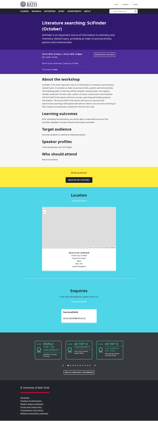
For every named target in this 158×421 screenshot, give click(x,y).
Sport (61, 11)
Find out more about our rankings (79, 373)
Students (125, 4)
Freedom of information (31, 401)
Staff (116, 4)
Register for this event (104, 55)
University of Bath (29, 4)
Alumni (135, 4)
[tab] (68, 365)
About (87, 11)
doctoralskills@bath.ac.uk (74, 318)
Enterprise (50, 11)
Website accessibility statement (34, 414)
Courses (24, 11)
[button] (63, 366)
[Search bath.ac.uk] (121, 11)
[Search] (136, 11)
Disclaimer (25, 398)
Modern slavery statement (31, 404)
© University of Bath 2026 (34, 388)
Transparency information (31, 410)
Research (36, 11)
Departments (74, 11)
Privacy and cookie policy (31, 407)
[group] (48, 350)
